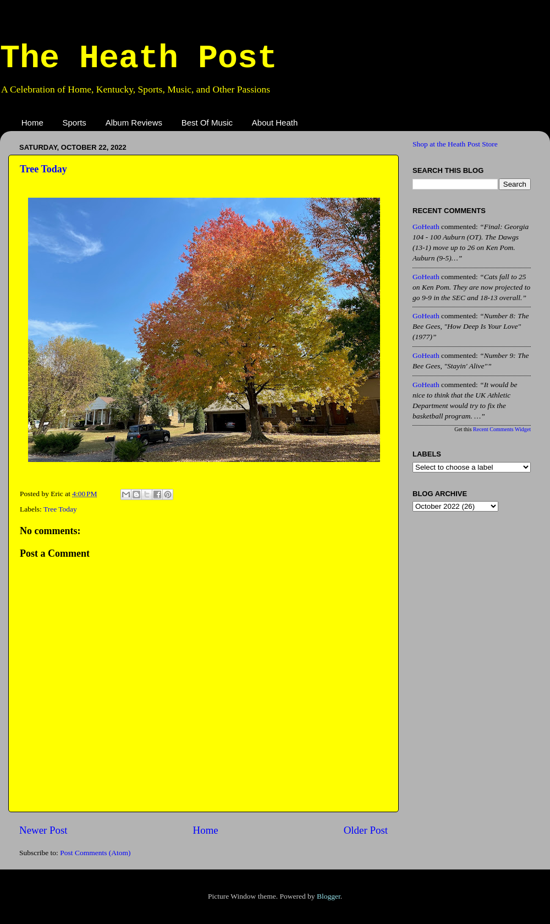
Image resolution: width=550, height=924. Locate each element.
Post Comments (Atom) (95, 853)
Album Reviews (134, 122)
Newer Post (43, 830)
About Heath (275, 122)
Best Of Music (207, 122)
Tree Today (43, 169)
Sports (74, 122)
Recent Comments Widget (502, 429)
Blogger (328, 896)
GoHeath (426, 226)
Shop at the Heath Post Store (455, 144)
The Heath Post (138, 58)
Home (32, 122)
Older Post (366, 830)
